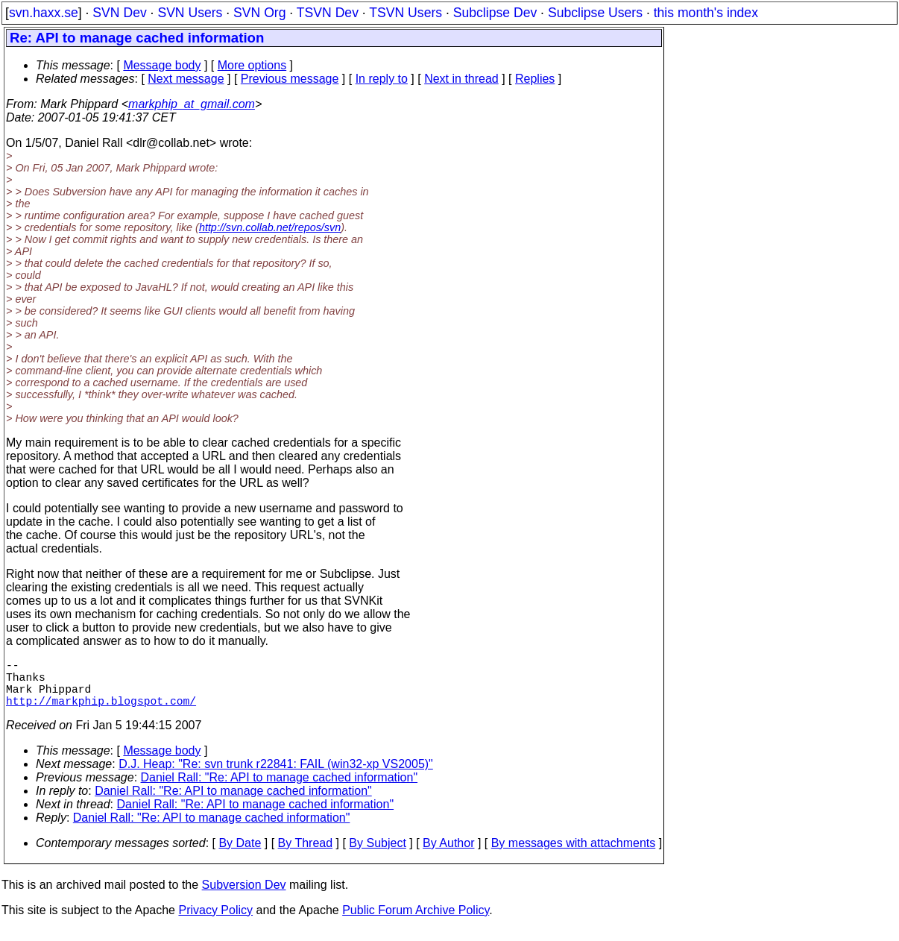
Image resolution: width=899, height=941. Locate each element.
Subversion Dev (244, 896)
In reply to (382, 78)
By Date (239, 855)
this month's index (706, 12)
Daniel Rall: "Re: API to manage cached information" (279, 789)
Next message (186, 78)
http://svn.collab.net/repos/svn (270, 227)
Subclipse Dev (495, 12)
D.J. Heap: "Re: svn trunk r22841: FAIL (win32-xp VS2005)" (276, 776)
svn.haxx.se (43, 12)
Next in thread (461, 78)
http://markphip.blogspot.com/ (101, 712)
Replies (535, 78)
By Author (448, 855)
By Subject (377, 855)
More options (252, 65)
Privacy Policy (215, 922)
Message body (162, 65)
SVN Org (259, 12)
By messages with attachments (573, 855)
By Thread (305, 855)
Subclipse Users (595, 12)
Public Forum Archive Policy (415, 922)
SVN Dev (119, 12)
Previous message (290, 78)
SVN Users (189, 12)
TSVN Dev (328, 12)
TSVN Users (405, 12)
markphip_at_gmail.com (191, 104)
